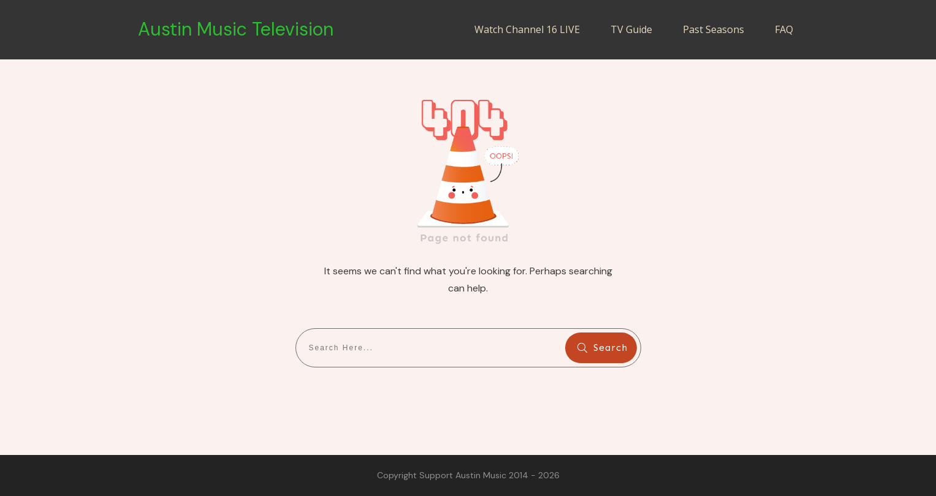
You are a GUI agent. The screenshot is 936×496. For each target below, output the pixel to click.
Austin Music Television (235, 29)
